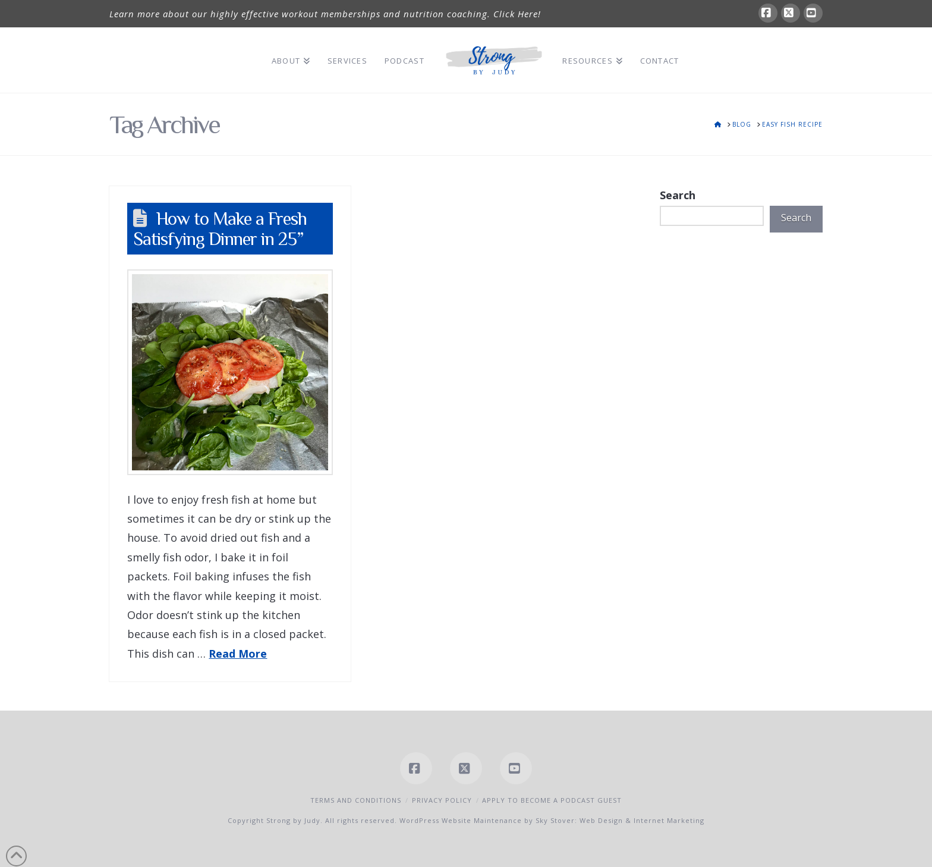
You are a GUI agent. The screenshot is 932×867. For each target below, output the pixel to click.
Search (677, 195)
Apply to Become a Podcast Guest (552, 800)
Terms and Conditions (355, 800)
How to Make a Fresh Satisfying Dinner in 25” (220, 228)
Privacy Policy (442, 800)
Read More (238, 653)
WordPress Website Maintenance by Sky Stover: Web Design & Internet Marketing (551, 820)
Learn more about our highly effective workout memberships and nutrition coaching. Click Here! (325, 14)
